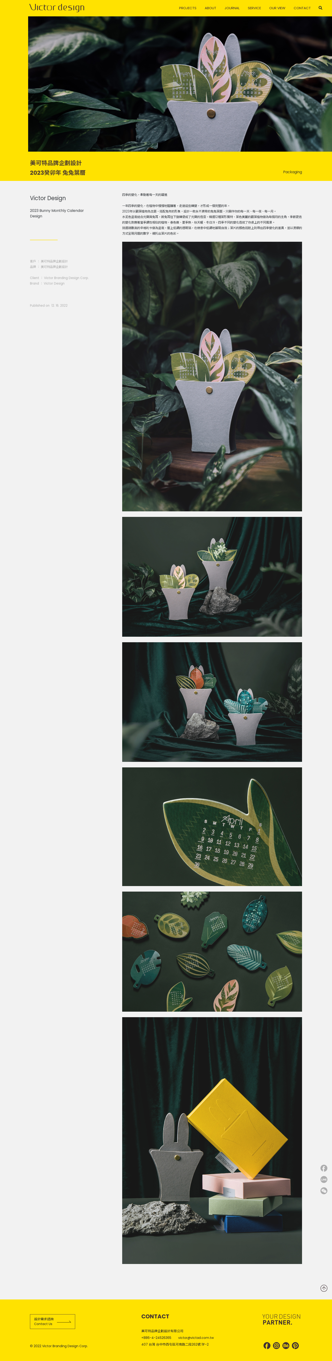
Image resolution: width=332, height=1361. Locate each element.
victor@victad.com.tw (196, 1337)
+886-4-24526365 (156, 1337)
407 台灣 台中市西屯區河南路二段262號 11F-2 (175, 1344)
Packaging (292, 175)
